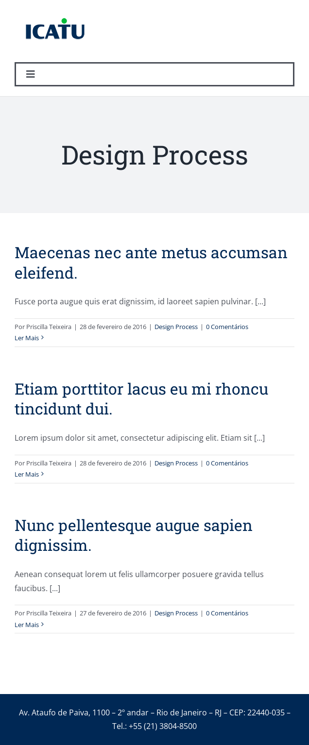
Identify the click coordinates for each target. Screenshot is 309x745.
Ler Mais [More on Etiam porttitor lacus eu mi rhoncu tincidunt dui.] (27, 474)
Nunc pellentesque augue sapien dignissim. (134, 535)
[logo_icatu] (55, 12)
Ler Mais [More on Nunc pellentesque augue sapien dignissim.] (27, 624)
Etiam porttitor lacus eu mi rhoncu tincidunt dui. (141, 398)
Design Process (176, 326)
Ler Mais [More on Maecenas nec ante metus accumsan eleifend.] (27, 337)
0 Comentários (227, 326)
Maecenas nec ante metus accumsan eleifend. (151, 262)
